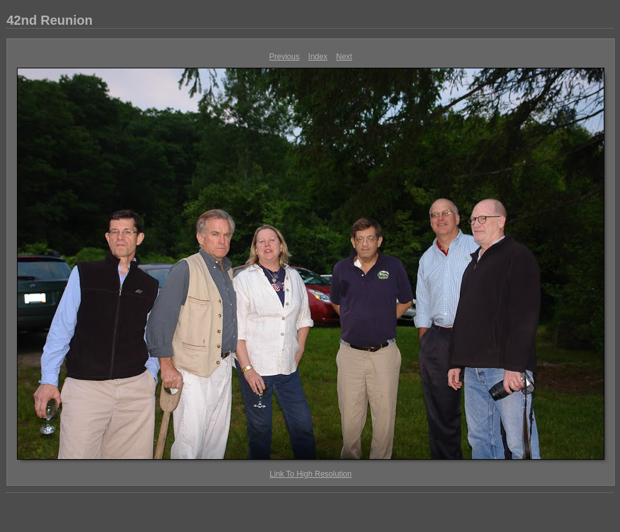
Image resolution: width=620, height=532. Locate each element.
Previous (284, 56)
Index (317, 56)
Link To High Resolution (311, 474)
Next (344, 56)
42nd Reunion (49, 20)
